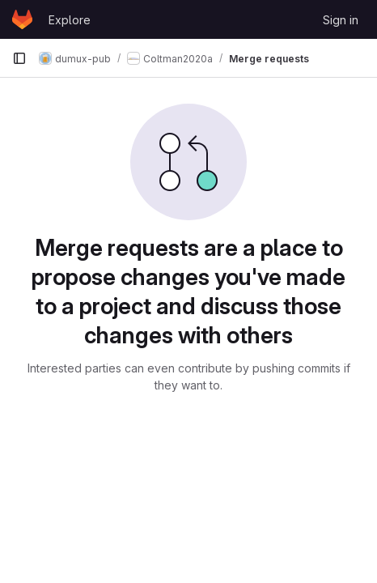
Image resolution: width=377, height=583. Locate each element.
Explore (70, 20)
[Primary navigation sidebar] (19, 58)
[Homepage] (22, 19)
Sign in (340, 20)
